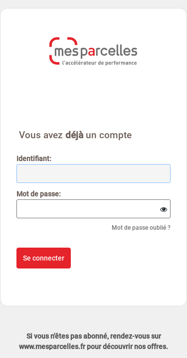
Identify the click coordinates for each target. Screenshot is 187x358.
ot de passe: (38, 194)
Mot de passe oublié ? (141, 227)
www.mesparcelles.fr (52, 347)
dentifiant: (33, 159)
